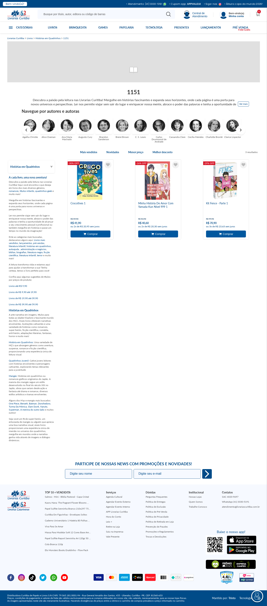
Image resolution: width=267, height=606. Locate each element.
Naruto (43, 406)
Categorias (24, 27)
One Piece (14, 403)
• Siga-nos (212, 4)
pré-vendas (38, 243)
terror (40, 255)
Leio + (109, 521)
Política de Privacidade (157, 516)
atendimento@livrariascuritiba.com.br (241, 506)
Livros (52, 27)
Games (103, 27)
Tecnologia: (249, 598)
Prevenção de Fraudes (157, 526)
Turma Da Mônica (18, 406)
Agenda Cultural (114, 496)
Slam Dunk (33, 406)
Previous (26, 130)
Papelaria (126, 27)
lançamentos (25, 243)
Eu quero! (207, 474)
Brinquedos (78, 27)
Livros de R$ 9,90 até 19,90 (23, 292)
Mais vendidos (88, 152)
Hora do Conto (113, 516)
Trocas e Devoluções (156, 536)
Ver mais (243, 103)
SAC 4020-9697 (230, 496)
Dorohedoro (44, 403)
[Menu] (231, 14)
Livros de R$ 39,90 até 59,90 (23, 304)
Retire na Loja (113, 526)
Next (240, 130)
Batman (33, 403)
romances (14, 191)
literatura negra (35, 252)
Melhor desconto (163, 152)
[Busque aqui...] (101, 14)
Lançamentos (211, 27)
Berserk (24, 403)
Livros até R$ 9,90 (18, 286)
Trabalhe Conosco (198, 506)
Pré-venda (240, 27)
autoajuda (14, 249)
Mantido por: (224, 598)
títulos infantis (27, 191)
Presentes (181, 27)
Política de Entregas (155, 501)
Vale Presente (112, 536)
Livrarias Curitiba (15, 38)
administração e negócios (33, 249)
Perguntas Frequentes (156, 496)
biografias (21, 252)
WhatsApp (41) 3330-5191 (235, 501)
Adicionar (90, 234)
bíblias (12, 252)
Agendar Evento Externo (118, 501)
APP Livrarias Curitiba (117, 511)
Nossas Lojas (195, 496)
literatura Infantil (17, 246)
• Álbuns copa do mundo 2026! (243, 4)
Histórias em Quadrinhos (48, 38)
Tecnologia (154, 27)
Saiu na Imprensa (114, 531)
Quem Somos (196, 501)
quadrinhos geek (43, 191)
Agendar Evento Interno (118, 506)
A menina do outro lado (32, 409)
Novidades (112, 152)
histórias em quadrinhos (39, 246)
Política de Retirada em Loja (160, 521)
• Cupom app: (185, 4)
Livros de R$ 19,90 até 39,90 (23, 298)
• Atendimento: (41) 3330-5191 (146, 4)
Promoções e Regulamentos (160, 531)
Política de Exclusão (156, 506)
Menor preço (135, 152)
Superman (14, 409)
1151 (66, 38)
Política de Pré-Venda (156, 511)
